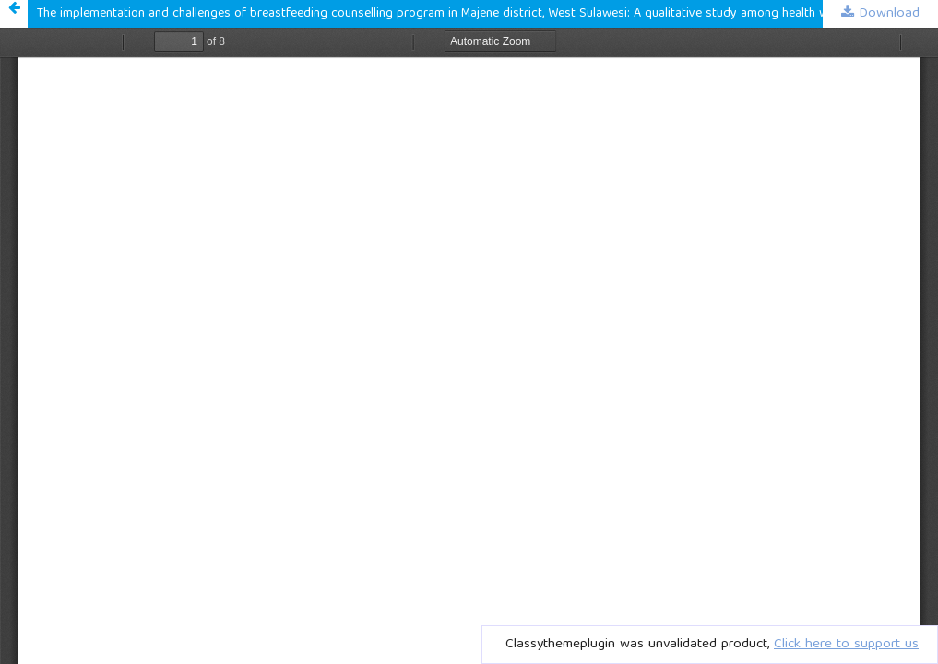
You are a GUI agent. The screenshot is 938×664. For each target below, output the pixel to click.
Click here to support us (846, 645)
